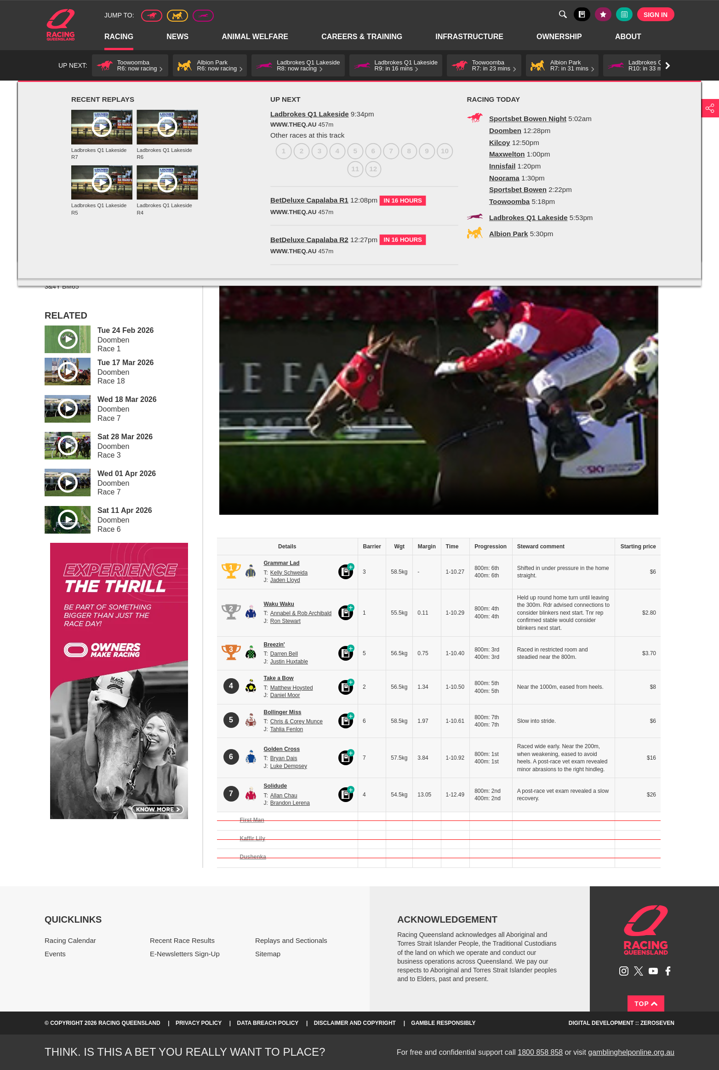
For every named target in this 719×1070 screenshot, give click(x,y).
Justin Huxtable (289, 661)
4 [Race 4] (106, 187)
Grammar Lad (282, 563)
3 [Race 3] (88, 187)
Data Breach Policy (268, 1023)
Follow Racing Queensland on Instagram (623, 971)
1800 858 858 (540, 1052)
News (178, 37)
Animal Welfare (255, 37)
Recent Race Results (182, 940)
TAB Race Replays (189, 90)
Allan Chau (283, 795)
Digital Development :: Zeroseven (621, 1023)
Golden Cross (282, 749)
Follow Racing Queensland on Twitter (638, 971)
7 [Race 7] (160, 187)
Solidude (275, 786)
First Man (252, 820)
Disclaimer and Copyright (355, 1023)
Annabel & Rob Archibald (300, 613)
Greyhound (203, 16)
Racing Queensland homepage (646, 930)
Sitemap (267, 954)
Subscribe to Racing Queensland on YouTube (653, 971)
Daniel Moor (285, 695)
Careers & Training (362, 37)
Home (61, 25)
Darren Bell (284, 654)
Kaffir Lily (252, 838)
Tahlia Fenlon (286, 729)
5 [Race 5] (124, 187)
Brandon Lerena (290, 803)
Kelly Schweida (289, 573)
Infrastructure (470, 37)
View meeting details (90, 210)
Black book (582, 14)
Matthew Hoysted (291, 688)
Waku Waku (279, 604)
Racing (119, 37)
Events (55, 954)
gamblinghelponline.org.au (631, 1052)
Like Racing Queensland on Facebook (668, 971)
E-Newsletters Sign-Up (185, 954)
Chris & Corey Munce (296, 721)
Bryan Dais (283, 758)
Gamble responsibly (443, 1023)
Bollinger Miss (283, 712)
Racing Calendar (70, 940)
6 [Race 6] (142, 187)
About (629, 37)
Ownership (559, 37)
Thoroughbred (152, 16)
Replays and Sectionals (126, 90)
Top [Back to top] (645, 1003)
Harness (177, 16)
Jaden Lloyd (285, 580)
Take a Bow (279, 678)
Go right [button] (667, 65)
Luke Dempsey (288, 766)
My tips (603, 14)
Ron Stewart (285, 621)
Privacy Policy (199, 1023)
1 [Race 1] (53, 187)
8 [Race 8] (178, 187)
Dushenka (253, 857)
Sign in (656, 14)
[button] (130, 65)
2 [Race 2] (70, 187)
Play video (61, 337)
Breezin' (274, 644)
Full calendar (624, 14)
